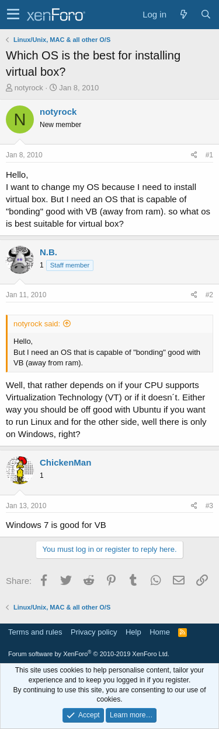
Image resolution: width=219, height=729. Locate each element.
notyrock (29, 87)
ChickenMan (65, 462)
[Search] (205, 14)
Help (133, 632)
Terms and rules (35, 632)
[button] (13, 14)
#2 (209, 295)
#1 (209, 155)
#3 (209, 506)
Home (160, 632)
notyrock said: (36, 323)
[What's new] (183, 14)
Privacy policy (94, 632)
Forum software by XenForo (88, 653)
